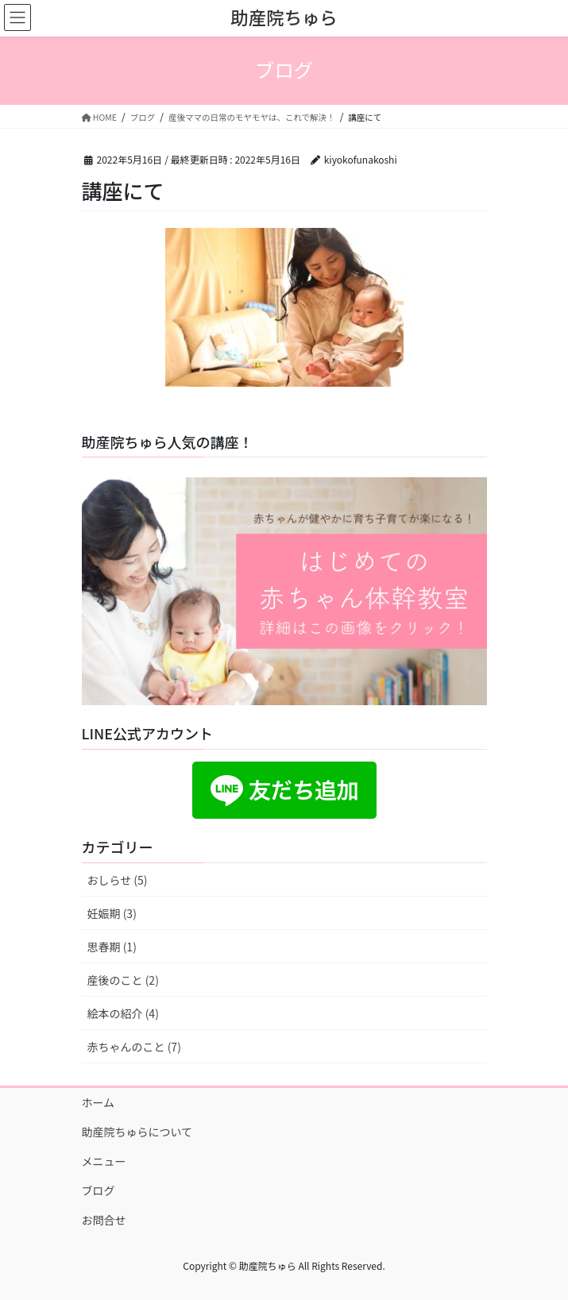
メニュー (104, 1161)
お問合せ (104, 1220)
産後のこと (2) (123, 980)
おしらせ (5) (117, 880)
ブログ (98, 1190)
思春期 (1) (112, 947)
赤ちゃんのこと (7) (134, 1047)
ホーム (98, 1102)
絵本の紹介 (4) (123, 1013)
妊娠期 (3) (112, 913)
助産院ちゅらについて (137, 1132)
